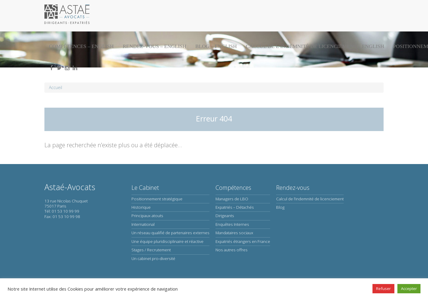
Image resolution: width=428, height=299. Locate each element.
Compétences (233, 188)
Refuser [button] (383, 288)
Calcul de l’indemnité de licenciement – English (315, 46)
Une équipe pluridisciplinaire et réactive (167, 241)
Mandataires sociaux (234, 232)
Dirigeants (225, 215)
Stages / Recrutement (151, 250)
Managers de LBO (232, 199)
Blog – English (216, 46)
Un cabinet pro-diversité (153, 258)
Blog (280, 207)
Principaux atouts (147, 215)
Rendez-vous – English (154, 46)
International (143, 224)
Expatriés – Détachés (235, 207)
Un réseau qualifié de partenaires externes (170, 232)
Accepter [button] (409, 288)
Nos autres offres (232, 250)
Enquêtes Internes (232, 224)
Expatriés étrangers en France (243, 241)
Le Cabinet (145, 188)
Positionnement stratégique (156, 199)
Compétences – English (81, 46)
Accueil (55, 87)
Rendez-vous (292, 188)
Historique (141, 207)
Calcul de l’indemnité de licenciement (310, 199)
